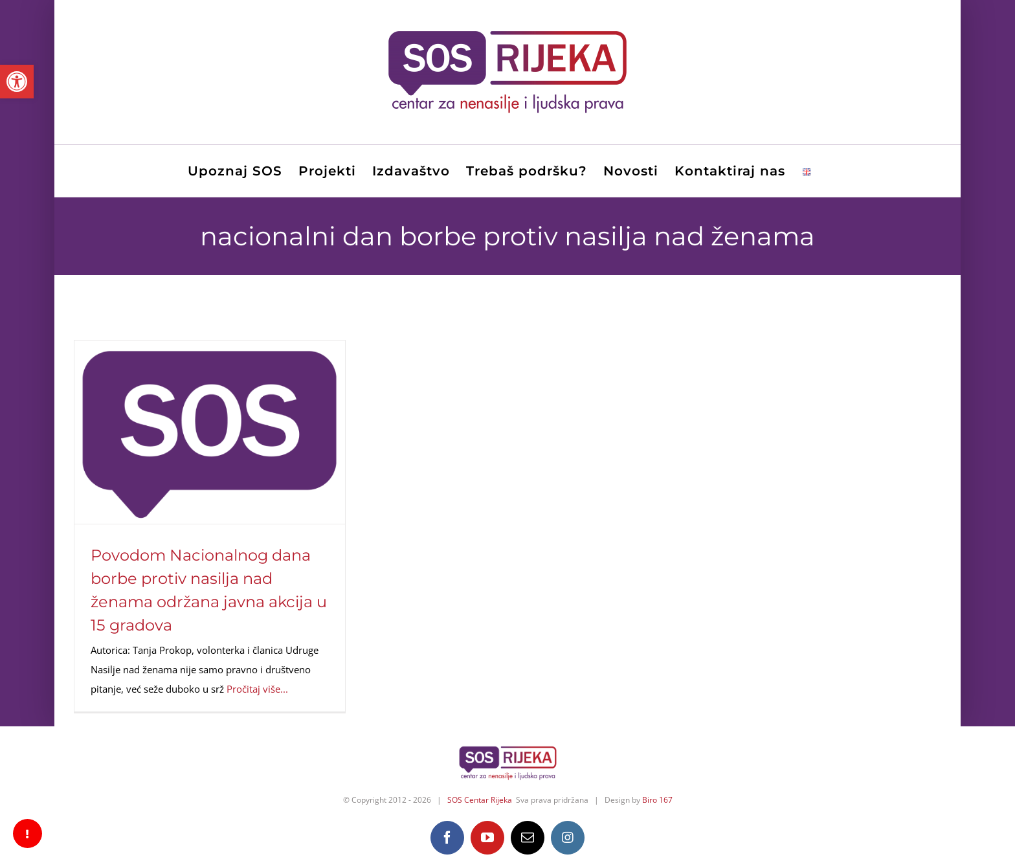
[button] (17, 81)
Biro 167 (657, 799)
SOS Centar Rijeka (479, 799)
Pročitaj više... (257, 688)
